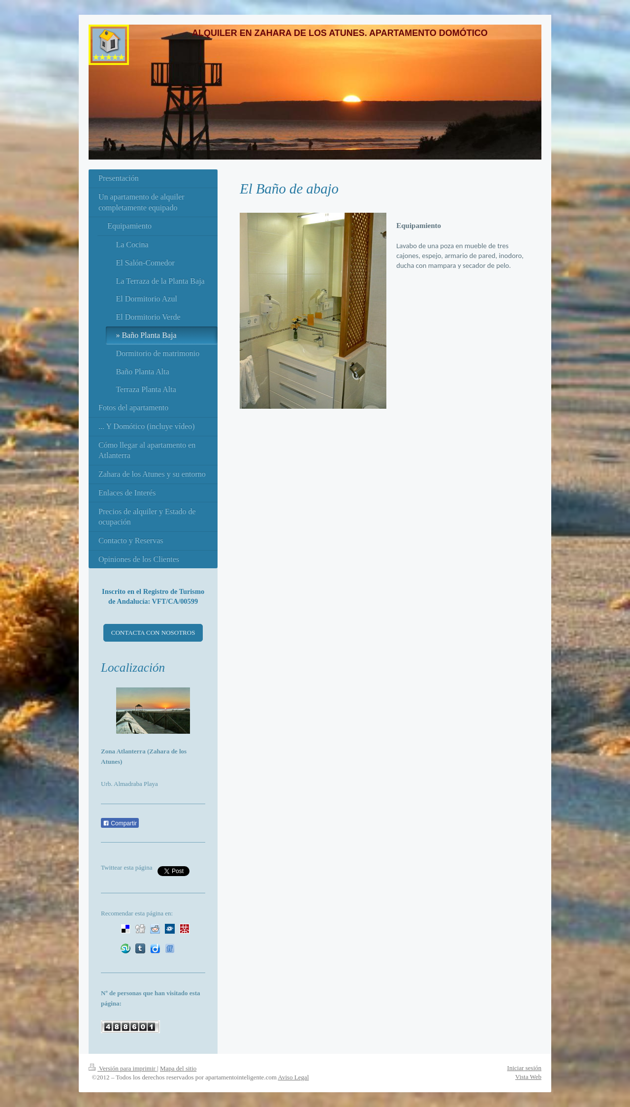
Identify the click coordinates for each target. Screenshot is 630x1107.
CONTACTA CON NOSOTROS (153, 632)
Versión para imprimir (123, 1068)
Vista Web (528, 1076)
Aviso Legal (293, 1077)
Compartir (120, 823)
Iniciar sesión (524, 1068)
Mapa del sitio (178, 1068)
